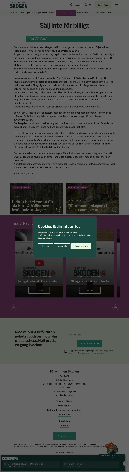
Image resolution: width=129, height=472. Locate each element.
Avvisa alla (62, 246)
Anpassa (45, 246)
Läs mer (49, 238)
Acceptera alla (81, 246)
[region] (64, 236)
